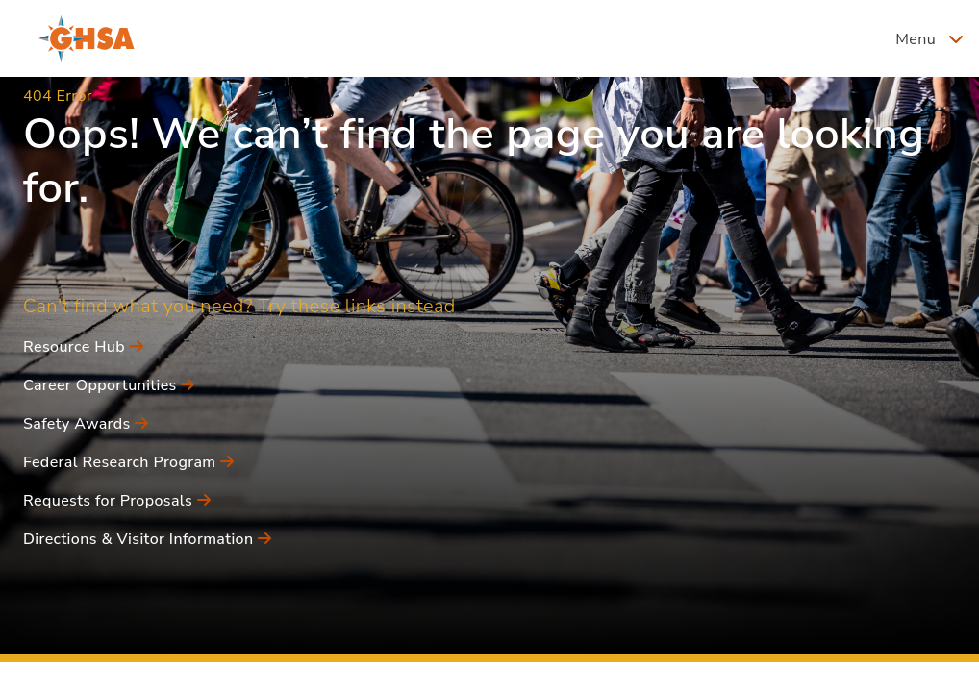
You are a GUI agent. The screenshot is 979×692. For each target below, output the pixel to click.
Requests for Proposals (117, 500)
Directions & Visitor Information (147, 539)
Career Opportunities (109, 385)
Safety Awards (86, 423)
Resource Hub (83, 347)
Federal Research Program (128, 462)
